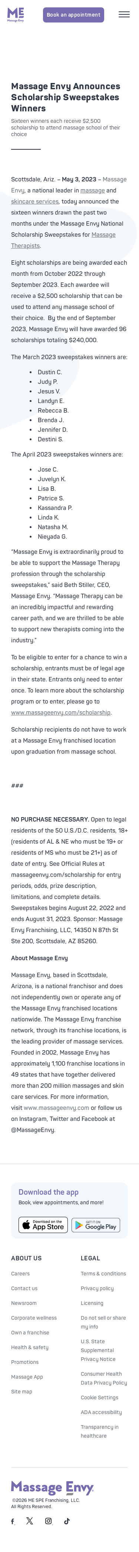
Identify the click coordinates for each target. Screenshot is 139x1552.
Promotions (25, 1362)
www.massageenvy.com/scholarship (60, 712)
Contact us (24, 1288)
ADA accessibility (101, 1412)
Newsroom (24, 1303)
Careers (20, 1274)
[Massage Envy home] (15, 15)
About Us (26, 1258)
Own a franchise (30, 1333)
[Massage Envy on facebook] (13, 1523)
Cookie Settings (99, 1398)
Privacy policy (97, 1288)
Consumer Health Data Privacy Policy (104, 1378)
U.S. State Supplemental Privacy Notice (98, 1350)
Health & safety (30, 1347)
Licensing (92, 1303)
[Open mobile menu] (125, 15)
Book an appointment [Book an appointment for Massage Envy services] (74, 15)
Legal (90, 1258)
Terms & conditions (103, 1274)
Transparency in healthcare (100, 1431)
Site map (21, 1392)
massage (92, 190)
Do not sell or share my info (103, 1322)
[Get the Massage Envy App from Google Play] (96, 1225)
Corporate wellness (34, 1318)
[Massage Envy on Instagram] (49, 1523)
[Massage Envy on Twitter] (29, 1523)
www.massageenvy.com (56, 1108)
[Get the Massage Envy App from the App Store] (43, 1225)
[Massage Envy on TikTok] (67, 1523)
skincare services (35, 201)
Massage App (27, 1377)
